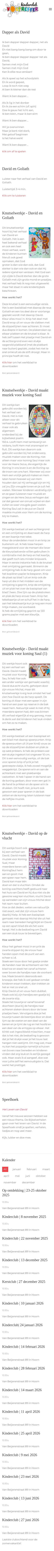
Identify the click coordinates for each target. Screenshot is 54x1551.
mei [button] (17, 1175)
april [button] (6, 1175)
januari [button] (17, 1169)
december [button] (28, 1182)
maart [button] (46, 1169)
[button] (50, 9)
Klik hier (7, 362)
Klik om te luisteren (14, 195)
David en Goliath (15, 169)
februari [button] (32, 1169)
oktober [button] (41, 1175)
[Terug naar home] (20, 9)
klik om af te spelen (14, 151)
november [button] (10, 1182)
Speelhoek (10, 1099)
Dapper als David (16, 32)
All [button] (5, 1169)
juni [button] (27, 1175)
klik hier (7, 621)
